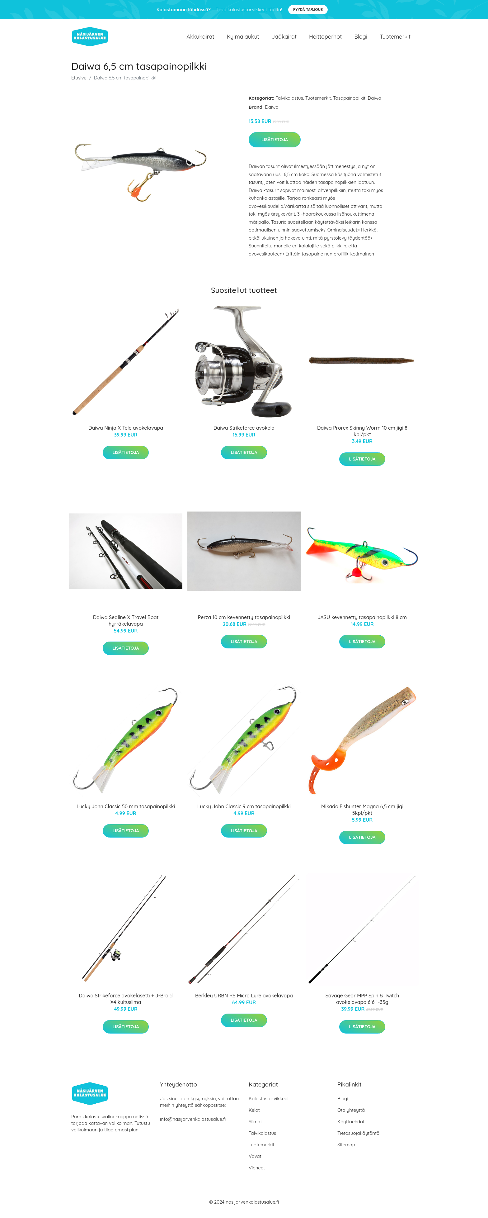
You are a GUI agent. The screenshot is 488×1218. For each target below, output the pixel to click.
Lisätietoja (274, 145)
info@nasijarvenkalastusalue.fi (193, 1124)
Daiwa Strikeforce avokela (244, 433)
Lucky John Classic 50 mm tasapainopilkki (126, 812)
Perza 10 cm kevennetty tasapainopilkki (244, 622)
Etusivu (79, 83)
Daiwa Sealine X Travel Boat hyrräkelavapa (126, 625)
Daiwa (374, 103)
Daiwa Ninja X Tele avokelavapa (125, 433)
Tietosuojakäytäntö (358, 1138)
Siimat (255, 1127)
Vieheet (257, 1173)
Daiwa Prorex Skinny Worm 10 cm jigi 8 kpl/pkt (362, 436)
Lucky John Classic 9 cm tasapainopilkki (244, 812)
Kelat (254, 1115)
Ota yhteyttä (351, 1115)
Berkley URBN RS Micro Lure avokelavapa (244, 1001)
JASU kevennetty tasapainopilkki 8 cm (362, 622)
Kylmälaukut (243, 39)
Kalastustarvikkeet (269, 1104)
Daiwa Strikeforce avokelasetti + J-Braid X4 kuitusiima (125, 1004)
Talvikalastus (289, 103)
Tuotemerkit (395, 39)
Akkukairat (200, 39)
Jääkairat (284, 39)
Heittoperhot (325, 39)
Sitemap (346, 1150)
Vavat (255, 1161)
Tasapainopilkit (349, 103)
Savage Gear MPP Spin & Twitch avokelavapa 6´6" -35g (362, 1004)
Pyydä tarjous (308, 9)
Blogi (360, 39)
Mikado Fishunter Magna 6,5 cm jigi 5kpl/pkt (362, 815)
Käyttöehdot (350, 1127)
